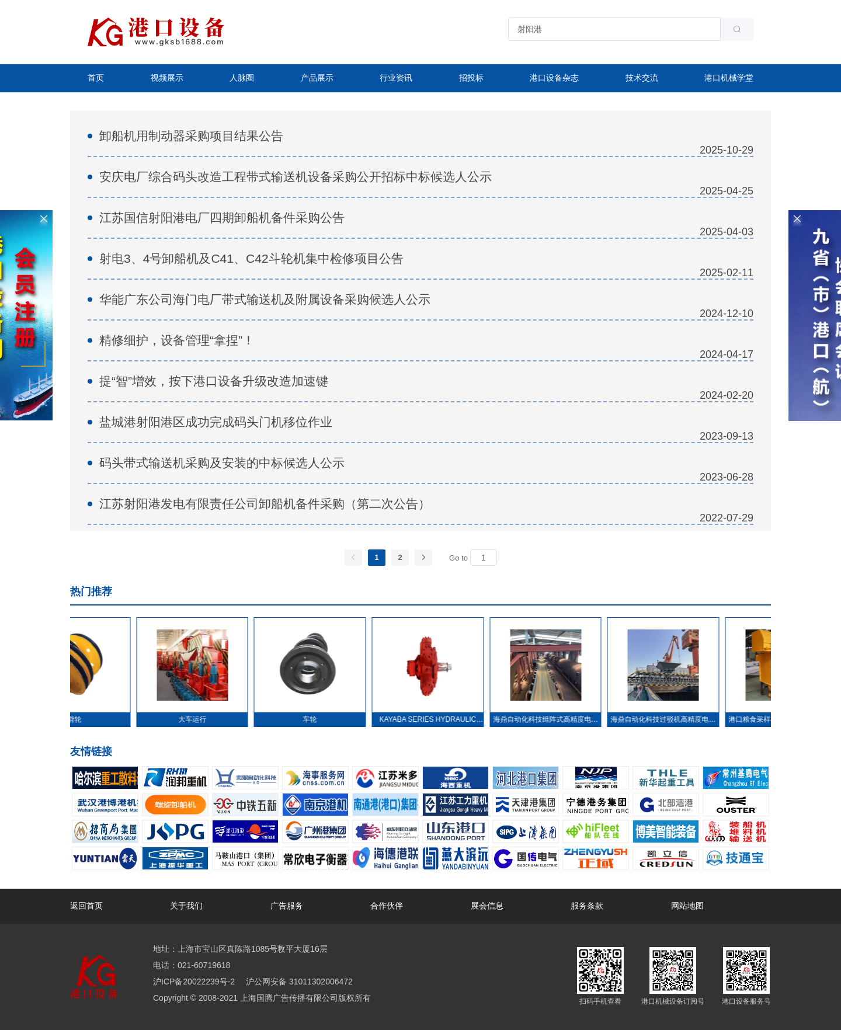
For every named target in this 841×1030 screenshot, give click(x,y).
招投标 (471, 77)
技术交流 (641, 77)
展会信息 (487, 905)
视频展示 (167, 77)
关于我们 (186, 905)
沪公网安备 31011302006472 (298, 981)
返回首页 (86, 905)
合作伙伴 (386, 905)
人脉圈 (242, 77)
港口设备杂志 (554, 77)
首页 (96, 77)
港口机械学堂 (728, 77)
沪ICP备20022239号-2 (194, 981)
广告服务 (286, 905)
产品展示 (317, 77)
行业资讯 (396, 77)
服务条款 (587, 905)
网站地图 (687, 905)
